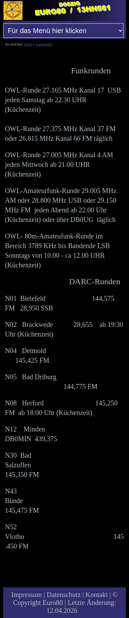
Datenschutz (64, 594)
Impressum (26, 594)
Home (28, 44)
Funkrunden (44, 44)
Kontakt (97, 594)
